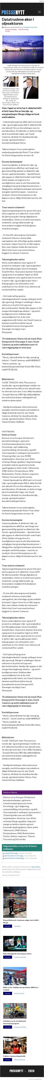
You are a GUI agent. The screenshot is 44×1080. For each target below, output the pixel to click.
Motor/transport (19, 993)
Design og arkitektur (20, 957)
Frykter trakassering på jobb (14, 1056)
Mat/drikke (17, 926)
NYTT (20, 12)
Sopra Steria (35, 867)
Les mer (7, 926)
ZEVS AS (39, 1079)
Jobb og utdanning (19, 1060)
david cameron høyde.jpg (14, 858)
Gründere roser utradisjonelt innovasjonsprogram (14, 1022)
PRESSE (8, 12)
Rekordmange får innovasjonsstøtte (17, 954)
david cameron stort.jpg (14, 856)
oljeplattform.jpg (11, 853)
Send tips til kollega (11, 29)
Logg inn (41, 1)
